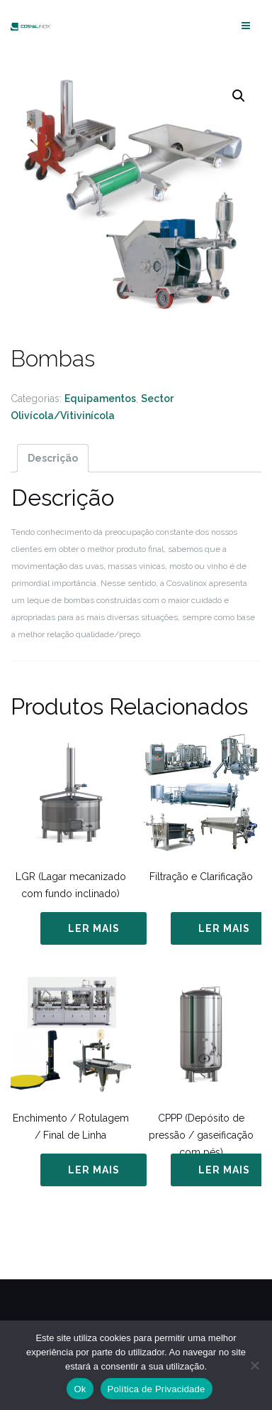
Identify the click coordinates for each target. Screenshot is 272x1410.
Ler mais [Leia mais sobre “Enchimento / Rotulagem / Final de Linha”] (94, 1170)
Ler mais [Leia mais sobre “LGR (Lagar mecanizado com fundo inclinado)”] (94, 928)
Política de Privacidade (156, 1389)
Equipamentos (100, 398)
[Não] (254, 1365)
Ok (80, 1389)
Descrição (53, 458)
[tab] (53, 458)
